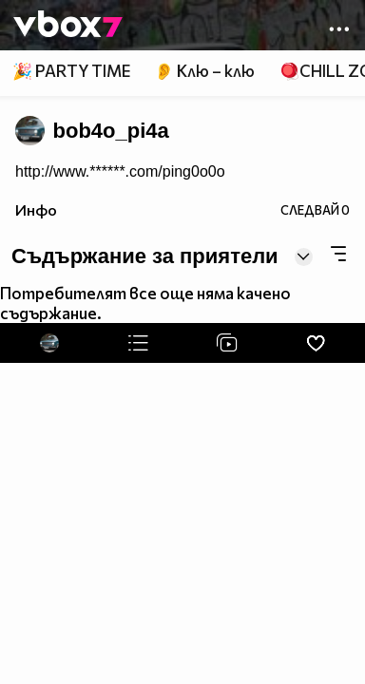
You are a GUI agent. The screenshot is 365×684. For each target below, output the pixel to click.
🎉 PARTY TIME (71, 71)
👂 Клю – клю (204, 71)
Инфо (36, 209)
